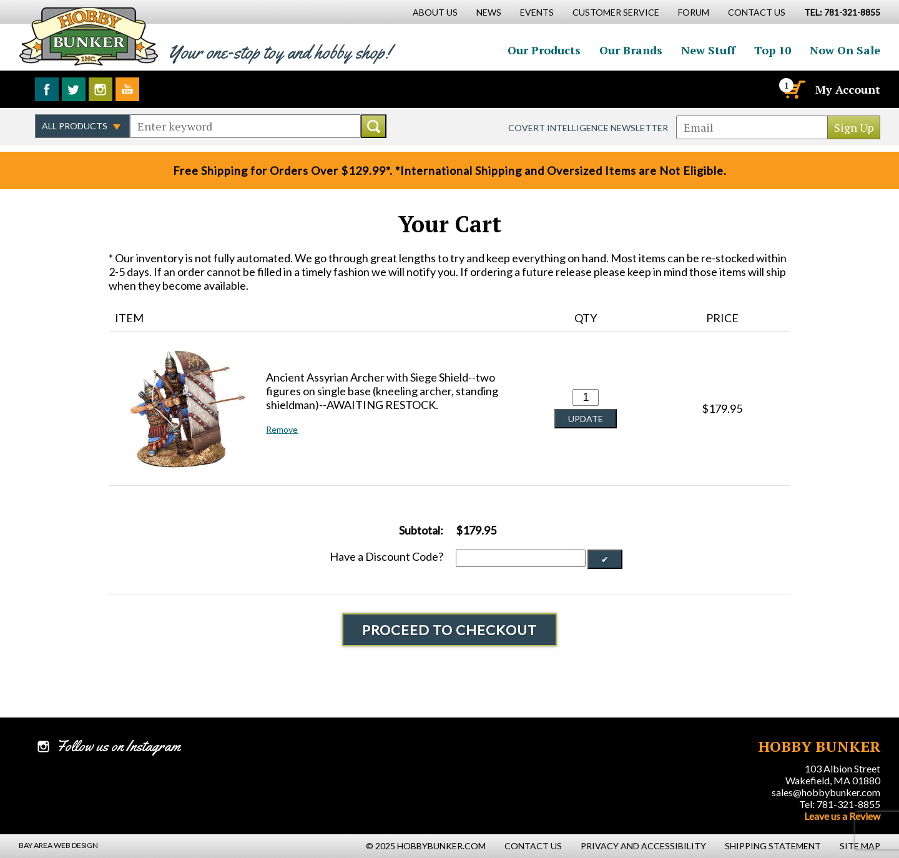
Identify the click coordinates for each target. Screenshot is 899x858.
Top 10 (772, 49)
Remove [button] (282, 429)
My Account (847, 89)
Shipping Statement (773, 846)
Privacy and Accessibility (643, 846)
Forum (693, 12)
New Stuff (708, 49)
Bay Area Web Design (58, 845)
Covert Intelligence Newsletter (588, 127)
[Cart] (793, 89)
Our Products (544, 49)
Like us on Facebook (47, 89)
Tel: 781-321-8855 (839, 804)
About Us (435, 12)
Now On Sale (845, 49)
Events (537, 12)
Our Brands (630, 49)
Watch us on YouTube (127, 89)
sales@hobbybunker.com (826, 792)
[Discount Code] (521, 558)
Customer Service (615, 12)
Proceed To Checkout (449, 629)
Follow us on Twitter (74, 89)
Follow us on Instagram (100, 89)
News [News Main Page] (488, 12)
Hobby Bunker (88, 36)
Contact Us (756, 12)
